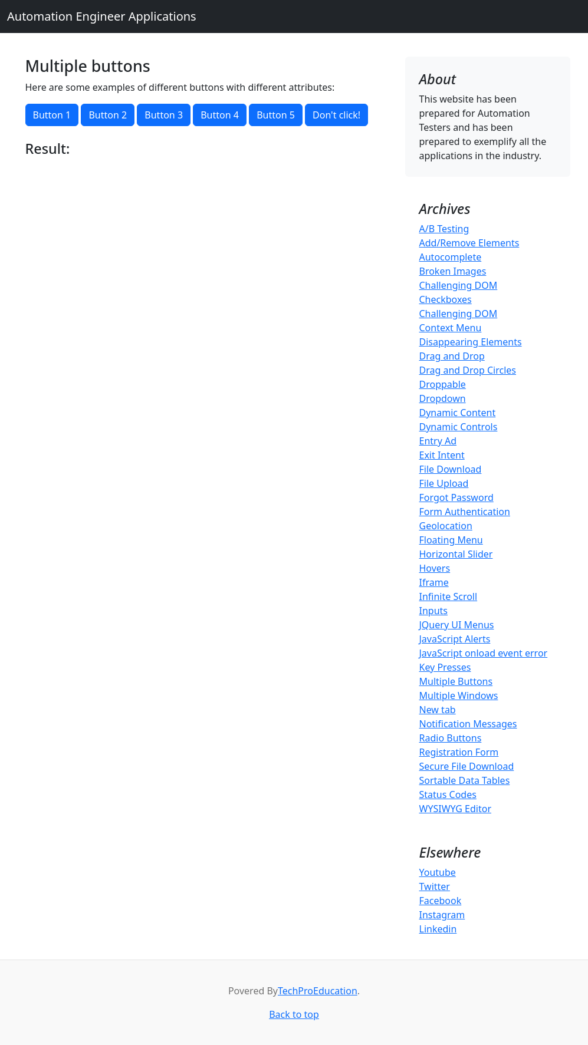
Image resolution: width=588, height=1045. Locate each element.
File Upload (444, 483)
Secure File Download (466, 766)
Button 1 (52, 114)
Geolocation (445, 525)
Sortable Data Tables (464, 780)
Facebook (440, 900)
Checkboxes (445, 299)
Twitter (434, 886)
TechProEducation (317, 990)
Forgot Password (456, 497)
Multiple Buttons (456, 681)
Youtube (437, 872)
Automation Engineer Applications (101, 16)
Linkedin (438, 928)
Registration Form (459, 752)
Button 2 (107, 114)
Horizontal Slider (456, 554)
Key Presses (445, 667)
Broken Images (453, 271)
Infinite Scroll (448, 596)
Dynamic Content (457, 412)
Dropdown (442, 398)
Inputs (433, 610)
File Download (450, 469)
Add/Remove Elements (469, 242)
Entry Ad (438, 440)
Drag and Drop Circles (467, 370)
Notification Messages (468, 723)
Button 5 (276, 114)
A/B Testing (444, 228)
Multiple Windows (458, 695)
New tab (437, 709)
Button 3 (163, 114)
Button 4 (220, 114)
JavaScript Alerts (455, 638)
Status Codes (448, 794)
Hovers (435, 568)
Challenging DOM (458, 285)
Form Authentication (464, 511)
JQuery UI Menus (456, 624)
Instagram (442, 914)
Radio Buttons (450, 737)
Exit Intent (442, 455)
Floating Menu (451, 539)
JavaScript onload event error (483, 653)
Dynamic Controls (458, 426)
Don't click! (336, 114)
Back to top (294, 1014)
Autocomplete (450, 256)
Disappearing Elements (470, 341)
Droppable (442, 384)
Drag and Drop (452, 356)
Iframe (434, 582)
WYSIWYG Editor (455, 808)
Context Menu (450, 327)
